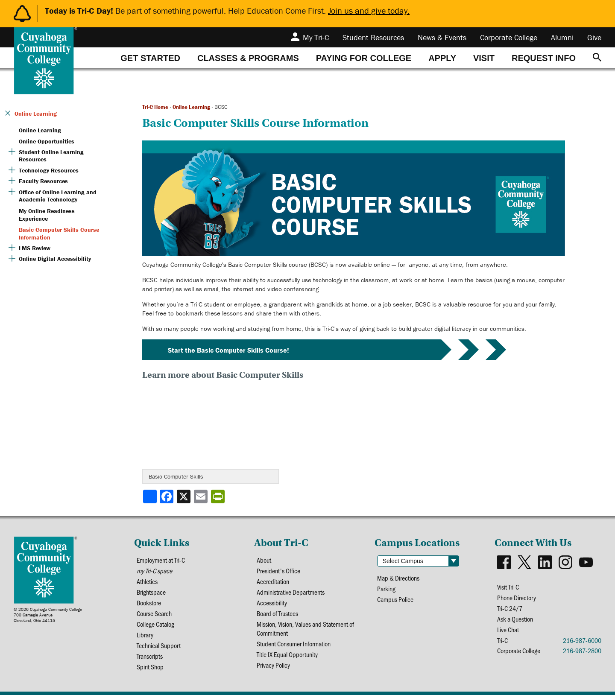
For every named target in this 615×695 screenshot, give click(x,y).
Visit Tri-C (508, 586)
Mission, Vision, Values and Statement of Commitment (305, 628)
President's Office (278, 570)
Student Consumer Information (294, 643)
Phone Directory (516, 597)
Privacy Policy (273, 664)
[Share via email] (201, 496)
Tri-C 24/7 (509, 608)
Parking (386, 588)
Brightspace (151, 591)
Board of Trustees (277, 613)
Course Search (154, 613)
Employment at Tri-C (161, 559)
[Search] (597, 57)
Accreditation (273, 581)
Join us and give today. (369, 10)
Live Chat (508, 629)
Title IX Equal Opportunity (287, 654)
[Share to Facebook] (167, 496)
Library (145, 634)
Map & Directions (398, 577)
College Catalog (155, 623)
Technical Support (159, 645)
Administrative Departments (291, 591)
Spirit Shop (150, 666)
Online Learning (191, 107)
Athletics (147, 581)
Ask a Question (515, 618)
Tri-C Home (155, 107)
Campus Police (395, 599)
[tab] (150, 57)
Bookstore (149, 602)
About (264, 559)
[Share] (150, 496)
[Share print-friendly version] (218, 496)
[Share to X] (184, 496)
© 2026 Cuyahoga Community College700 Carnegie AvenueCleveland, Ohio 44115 (48, 615)
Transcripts (150, 655)
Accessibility (272, 602)
